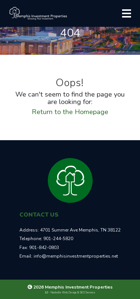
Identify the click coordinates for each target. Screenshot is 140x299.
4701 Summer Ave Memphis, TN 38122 (80, 230)
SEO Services (87, 293)
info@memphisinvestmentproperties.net (76, 256)
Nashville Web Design (64, 293)
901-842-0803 (44, 248)
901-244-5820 (58, 239)
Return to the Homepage (70, 111)
